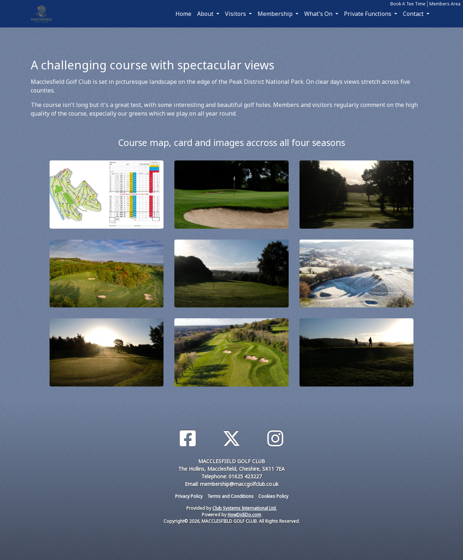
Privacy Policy (189, 496)
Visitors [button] (236, 14)
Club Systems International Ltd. (244, 508)
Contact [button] (414, 14)
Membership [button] (276, 14)
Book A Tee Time (407, 4)
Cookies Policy (273, 496)
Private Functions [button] (368, 14)
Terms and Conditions (230, 496)
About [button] (206, 14)
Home (183, 14)
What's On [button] (319, 14)
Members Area (444, 4)
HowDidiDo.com (244, 515)
